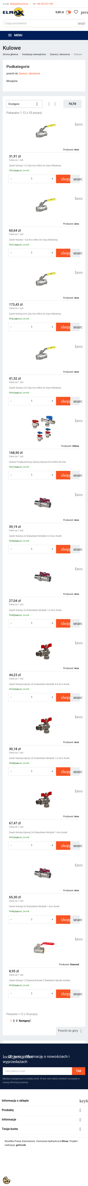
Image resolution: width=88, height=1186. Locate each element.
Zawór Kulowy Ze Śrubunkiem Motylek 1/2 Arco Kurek (35, 610)
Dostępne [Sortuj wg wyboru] (24, 104)
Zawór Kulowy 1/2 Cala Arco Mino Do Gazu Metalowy (35, 165)
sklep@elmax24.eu (15, 4)
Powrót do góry (70, 1031)
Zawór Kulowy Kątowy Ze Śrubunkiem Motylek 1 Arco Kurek (38, 832)
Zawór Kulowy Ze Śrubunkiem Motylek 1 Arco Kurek (34, 906)
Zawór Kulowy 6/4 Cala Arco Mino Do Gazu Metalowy (35, 314)
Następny (26, 1020)
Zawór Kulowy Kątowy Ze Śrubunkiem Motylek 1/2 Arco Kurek (39, 758)
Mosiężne (11, 81)
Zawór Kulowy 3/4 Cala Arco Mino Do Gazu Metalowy (35, 388)
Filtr (72, 104)
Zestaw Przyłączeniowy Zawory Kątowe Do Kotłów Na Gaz (37, 462)
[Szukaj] (44, 23)
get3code (21, 1145)
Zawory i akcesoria (29, 73)
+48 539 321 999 (43, 4)
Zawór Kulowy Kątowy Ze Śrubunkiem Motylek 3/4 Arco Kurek (39, 684)
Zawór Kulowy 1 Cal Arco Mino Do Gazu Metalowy (33, 239)
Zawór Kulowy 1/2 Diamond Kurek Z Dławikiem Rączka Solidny (39, 980)
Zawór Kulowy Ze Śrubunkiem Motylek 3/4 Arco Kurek (35, 536)
